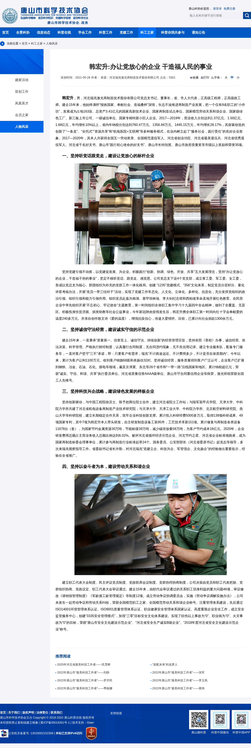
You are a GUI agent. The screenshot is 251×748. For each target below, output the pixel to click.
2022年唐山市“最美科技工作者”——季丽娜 (83, 688)
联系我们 (56, 712)
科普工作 (105, 32)
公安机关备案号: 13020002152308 (26, 733)
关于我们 (14, 712)
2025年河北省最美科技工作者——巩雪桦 (82, 664)
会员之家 (21, 115)
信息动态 (43, 32)
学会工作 (85, 32)
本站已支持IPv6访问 (69, 733)
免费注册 (229, 8)
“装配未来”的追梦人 (164, 664)
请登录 (217, 8)
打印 (206, 77)
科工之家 (147, 32)
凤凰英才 (21, 103)
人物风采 (52, 43)
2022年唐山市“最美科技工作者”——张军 (178, 672)
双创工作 (21, 91)
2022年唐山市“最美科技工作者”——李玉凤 (179, 680)
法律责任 (42, 712)
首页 (5, 32)
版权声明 (28, 712)
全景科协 (22, 32)
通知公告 (198, 32)
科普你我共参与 (172, 32)
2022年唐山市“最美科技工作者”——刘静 (82, 672)
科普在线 (64, 32)
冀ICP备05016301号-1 (55, 722)
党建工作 (126, 32)
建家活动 (21, 80)
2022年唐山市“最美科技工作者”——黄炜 (178, 688)
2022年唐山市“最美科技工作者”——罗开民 (83, 680)
